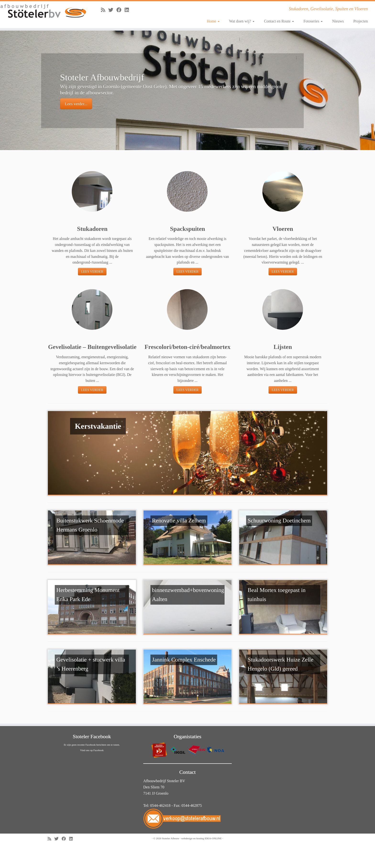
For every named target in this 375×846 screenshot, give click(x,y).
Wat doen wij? (241, 21)
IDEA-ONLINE (213, 838)
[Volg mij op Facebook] (120, 10)
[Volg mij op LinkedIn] (128, 10)
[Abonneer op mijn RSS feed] (104, 10)
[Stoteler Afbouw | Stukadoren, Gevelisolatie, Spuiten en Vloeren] (43, 11)
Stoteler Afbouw (170, 838)
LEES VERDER (92, 271)
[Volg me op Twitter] (112, 10)
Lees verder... (76, 103)
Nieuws (338, 21)
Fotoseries (313, 21)
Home (213, 21)
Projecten (360, 21)
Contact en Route (279, 21)
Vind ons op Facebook (92, 750)
